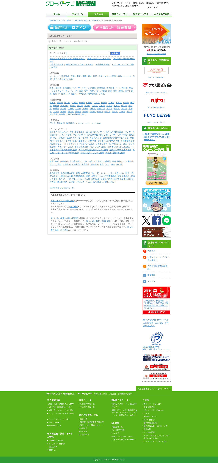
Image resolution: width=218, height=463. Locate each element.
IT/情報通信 (64, 76)
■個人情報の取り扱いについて (156, 349)
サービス (127, 76)
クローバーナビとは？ (153, 404)
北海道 (53, 102)
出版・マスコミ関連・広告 (110, 76)
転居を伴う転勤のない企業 (61, 132)
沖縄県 (62, 114)
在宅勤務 (95, 179)
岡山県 (124, 108)
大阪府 (78, 108)
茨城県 (104, 102)
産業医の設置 (106, 179)
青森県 (60, 102)
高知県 (85, 111)
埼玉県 (126, 102)
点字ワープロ (97, 176)
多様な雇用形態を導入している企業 (90, 147)
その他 (70, 79)
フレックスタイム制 (81, 179)
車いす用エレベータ (100, 173)
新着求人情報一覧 (87, 404)
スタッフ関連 (55, 88)
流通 (95, 76)
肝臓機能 (95, 164)
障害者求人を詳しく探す (104, 182)
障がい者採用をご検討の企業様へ (125, 6)
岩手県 (67, 102)
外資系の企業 (96, 138)
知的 (102, 164)
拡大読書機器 (123, 176)
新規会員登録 (149, 407)
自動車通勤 (55, 173)
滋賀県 (63, 108)
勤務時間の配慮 (68, 173)
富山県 (80, 106)
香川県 (71, 111)
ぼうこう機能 (55, 164)
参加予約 (52, 450)
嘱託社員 (70, 123)
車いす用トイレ (117, 173)
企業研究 (83, 428)
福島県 (97, 102)
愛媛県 (78, 111)
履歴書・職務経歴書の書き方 (92, 422)
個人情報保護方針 (151, 423)
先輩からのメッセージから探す (79, 64)
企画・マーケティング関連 (84, 88)
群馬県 (119, 102)
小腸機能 (76, 164)
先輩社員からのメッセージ (123, 436)
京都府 (71, 108)
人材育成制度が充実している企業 (93, 150)
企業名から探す (56, 64)
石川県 (87, 106)
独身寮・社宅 (65, 179)
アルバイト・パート (84, 123)
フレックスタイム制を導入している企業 (70, 138)
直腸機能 (67, 164)
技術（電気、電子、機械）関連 (98, 91)
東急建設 (151, 275)
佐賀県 (100, 111)
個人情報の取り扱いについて (155, 426)
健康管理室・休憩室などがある (70, 182)
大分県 (122, 111)
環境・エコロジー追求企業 (84, 141)
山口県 (56, 111)
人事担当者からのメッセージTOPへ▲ (154, 389)
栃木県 (111, 102)
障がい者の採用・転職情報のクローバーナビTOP (69, 393)
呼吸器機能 (117, 161)
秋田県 (82, 102)
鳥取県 (109, 108)
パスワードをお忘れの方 (154, 410)
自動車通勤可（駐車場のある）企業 (111, 144)
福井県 (95, 106)
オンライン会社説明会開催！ (156, 54)
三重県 (56, 108)
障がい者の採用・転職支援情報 (64, 218)
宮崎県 (129, 111)
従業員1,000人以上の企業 (120, 150)
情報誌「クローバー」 (121, 400)
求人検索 (74, 206)
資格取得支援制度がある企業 (116, 138)
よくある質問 (149, 432)
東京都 (56, 106)
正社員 (53, 123)
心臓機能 (107, 161)
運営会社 (150, 3)
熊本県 (115, 111)
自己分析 (83, 419)
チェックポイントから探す (99, 58)
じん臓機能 (128, 161)
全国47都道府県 (73, 114)
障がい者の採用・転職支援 (62, 201)
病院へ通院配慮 (83, 173)
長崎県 (107, 111)
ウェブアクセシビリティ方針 (155, 441)
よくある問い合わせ (56, 444)
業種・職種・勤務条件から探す (61, 404)
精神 (107, 164)
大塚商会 (151, 251)
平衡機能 (64, 161)
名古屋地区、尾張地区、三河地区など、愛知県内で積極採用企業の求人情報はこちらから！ (156, 304)
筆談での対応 (67, 176)
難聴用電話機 (110, 176)
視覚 (52, 161)
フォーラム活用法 (55, 440)
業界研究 (83, 431)
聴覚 (57, 161)
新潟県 (73, 106)
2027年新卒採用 (118, 430)
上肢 (85, 161)
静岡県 (124, 106)
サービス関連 (121, 88)
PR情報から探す (103, 64)
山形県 (89, 102)
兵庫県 (85, 108)
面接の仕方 (84, 435)
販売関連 (110, 88)
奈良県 (93, 108)
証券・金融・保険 (78, 76)
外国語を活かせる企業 (115, 153)
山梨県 (102, 106)
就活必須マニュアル (88, 415)
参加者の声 (52, 447)
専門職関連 (92, 94)
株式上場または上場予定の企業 (88, 132)
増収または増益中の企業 (108, 141)
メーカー (54, 76)
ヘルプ (127, 3)
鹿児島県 (54, 114)
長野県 (109, 106)
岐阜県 (117, 106)
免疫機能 (85, 164)
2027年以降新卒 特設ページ (62, 188)
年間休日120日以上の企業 (118, 147)
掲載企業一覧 (117, 427)
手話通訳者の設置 (82, 176)
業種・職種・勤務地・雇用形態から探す (67, 58)
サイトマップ (117, 3)
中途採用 (115, 433)
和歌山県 (101, 108)
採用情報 (115, 423)
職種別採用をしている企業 (92, 153)
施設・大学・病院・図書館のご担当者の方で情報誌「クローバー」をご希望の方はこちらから (124, 412)
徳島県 (63, 111)
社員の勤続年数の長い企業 (96, 135)
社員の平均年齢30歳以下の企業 (117, 132)
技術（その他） (60, 94)
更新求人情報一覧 (87, 407)
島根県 (117, 108)
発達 (113, 164)
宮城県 (75, 102)
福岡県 (93, 111)
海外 (83, 114)
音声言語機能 (76, 161)
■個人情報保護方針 (151, 347)
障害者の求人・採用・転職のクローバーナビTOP (68, 20)
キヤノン (151, 281)
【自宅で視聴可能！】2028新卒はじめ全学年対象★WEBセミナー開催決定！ (157, 137)
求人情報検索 (94, 20)
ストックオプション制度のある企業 (78, 144)
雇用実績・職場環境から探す (60, 407)
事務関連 (67, 88)
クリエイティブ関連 (77, 94)
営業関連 (101, 88)
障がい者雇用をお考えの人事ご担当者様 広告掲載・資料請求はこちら (156, 323)
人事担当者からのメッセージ (123, 440)
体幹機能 (98, 161)
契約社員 (61, 123)
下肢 (90, 161)
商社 (90, 76)
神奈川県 (64, 106)
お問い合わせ (138, 3)
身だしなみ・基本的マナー (91, 425)
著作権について (162, 3)
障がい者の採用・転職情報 (98, 221)
